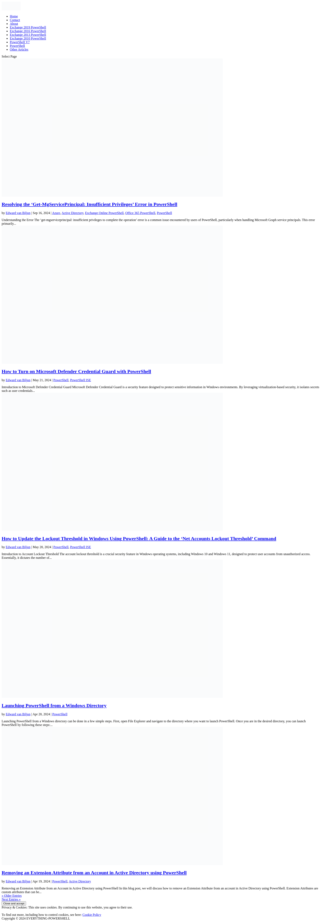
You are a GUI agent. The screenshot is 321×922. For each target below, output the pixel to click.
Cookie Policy (92, 914)
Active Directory (73, 213)
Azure (56, 213)
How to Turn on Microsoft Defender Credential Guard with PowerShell (76, 371)
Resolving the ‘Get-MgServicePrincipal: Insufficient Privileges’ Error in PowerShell (89, 204)
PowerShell (17, 46)
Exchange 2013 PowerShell (28, 34)
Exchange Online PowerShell (104, 213)
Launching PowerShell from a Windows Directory (54, 705)
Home (14, 16)
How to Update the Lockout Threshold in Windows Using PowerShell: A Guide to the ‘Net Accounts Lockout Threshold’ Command (139, 538)
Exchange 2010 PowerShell (28, 38)
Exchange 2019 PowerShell (28, 27)
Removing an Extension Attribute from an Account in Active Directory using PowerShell (94, 872)
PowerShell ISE (80, 380)
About (14, 23)
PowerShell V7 (20, 42)
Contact (15, 20)
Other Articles (19, 49)
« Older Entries (12, 895)
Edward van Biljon (18, 213)
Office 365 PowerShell (140, 213)
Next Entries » (11, 899)
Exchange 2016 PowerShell (28, 31)
